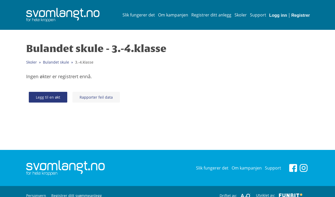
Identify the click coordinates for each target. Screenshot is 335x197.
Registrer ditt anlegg (211, 15)
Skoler (240, 15)
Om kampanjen (173, 15)
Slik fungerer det (138, 15)
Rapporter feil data (96, 97)
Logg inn (278, 15)
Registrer (300, 15)
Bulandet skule (56, 62)
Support (258, 15)
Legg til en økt (48, 97)
